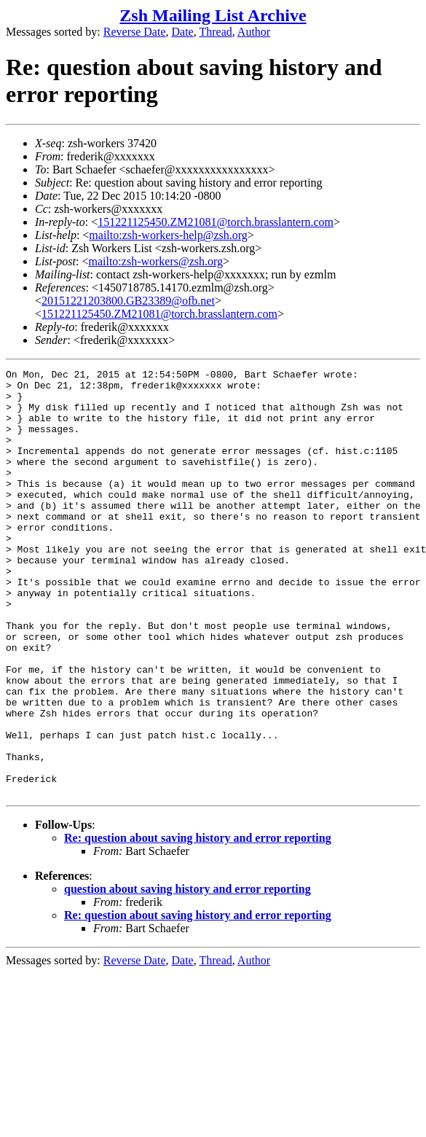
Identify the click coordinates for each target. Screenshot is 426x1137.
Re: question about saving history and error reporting (197, 923)
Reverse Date (134, 32)
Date (183, 32)
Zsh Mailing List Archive (212, 15)
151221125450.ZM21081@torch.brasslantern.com (216, 222)
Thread (215, 32)
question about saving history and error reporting (187, 974)
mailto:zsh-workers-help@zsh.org (168, 235)
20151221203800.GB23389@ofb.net (128, 300)
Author (253, 32)
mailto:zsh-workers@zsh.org (155, 261)
